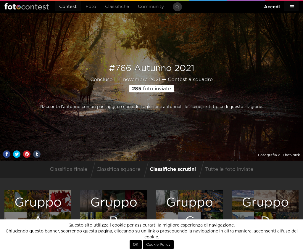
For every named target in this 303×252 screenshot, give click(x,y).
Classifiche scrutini (173, 169)
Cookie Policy (158, 244)
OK (135, 244)
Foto (91, 6)
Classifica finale (68, 169)
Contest (68, 6)
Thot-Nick (291, 155)
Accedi (272, 6)
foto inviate (151, 88)
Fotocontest (26, 6)
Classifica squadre (118, 169)
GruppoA (38, 211)
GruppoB (113, 211)
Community (151, 6)
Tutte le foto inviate (229, 169)
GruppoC (189, 211)
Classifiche (117, 6)
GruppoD (265, 211)
